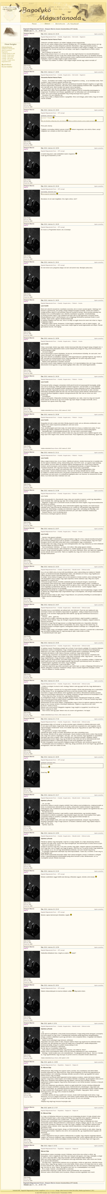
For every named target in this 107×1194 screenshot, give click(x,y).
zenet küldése (7, 67)
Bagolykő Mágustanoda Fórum (33, 29)
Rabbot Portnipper (50, 1190)
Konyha (80, 303)
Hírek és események (7, 50)
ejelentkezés (6, 64)
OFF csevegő (61, 113)
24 (39, 31)
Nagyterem (82, 37)
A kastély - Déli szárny (7, 58)
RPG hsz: (26, 67)
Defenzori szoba (86, 569)
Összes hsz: (27, 68)
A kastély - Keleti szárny (8, 56)
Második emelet (76, 569)
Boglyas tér (68, 1065)
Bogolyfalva (5, 52)
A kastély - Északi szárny (8, 55)
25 (41, 31)
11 (36, 31)
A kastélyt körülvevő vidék (8, 53)
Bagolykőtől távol (6, 61)
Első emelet (75, 37)
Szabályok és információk (8, 48)
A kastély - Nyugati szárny (8, 60)
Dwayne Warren (50, 29)
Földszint (74, 303)
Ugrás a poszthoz (98, 34)
